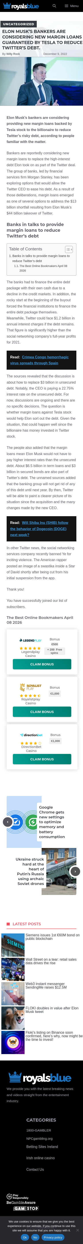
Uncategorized (18, 24)
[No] (77, 1230)
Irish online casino (40, 1158)
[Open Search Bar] (54, 6)
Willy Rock (13, 54)
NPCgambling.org (39, 1138)
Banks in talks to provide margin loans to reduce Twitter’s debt (41, 258)
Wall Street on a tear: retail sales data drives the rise (39, 969)
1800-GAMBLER (38, 1130)
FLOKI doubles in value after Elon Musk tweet (40, 1018)
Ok (25, 1237)
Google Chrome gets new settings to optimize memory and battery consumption (52, 822)
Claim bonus (42, 664)
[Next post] (75, 871)
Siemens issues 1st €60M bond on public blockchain (40, 945)
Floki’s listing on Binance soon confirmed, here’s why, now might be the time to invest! (42, 1042)
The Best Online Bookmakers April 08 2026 (43, 268)
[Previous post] (7, 822)
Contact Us (35, 1169)
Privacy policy (53, 1237)
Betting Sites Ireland (42, 1147)
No (35, 1237)
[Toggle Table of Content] (67, 249)
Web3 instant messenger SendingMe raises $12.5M (34, 993)
